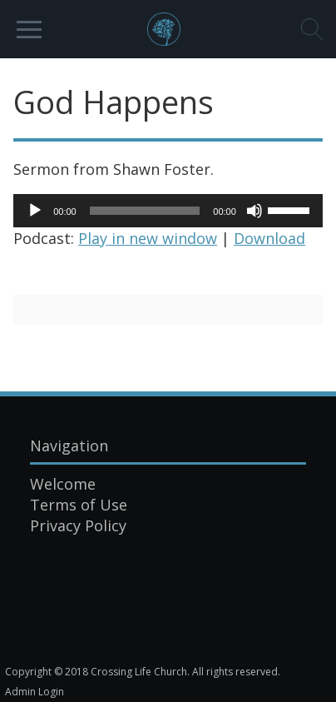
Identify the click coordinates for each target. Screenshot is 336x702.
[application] (168, 210)
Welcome (63, 484)
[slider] (145, 211)
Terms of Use (78, 505)
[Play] (35, 210)
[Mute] (254, 210)
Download (269, 238)
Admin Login (34, 692)
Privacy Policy (78, 525)
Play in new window (147, 238)
